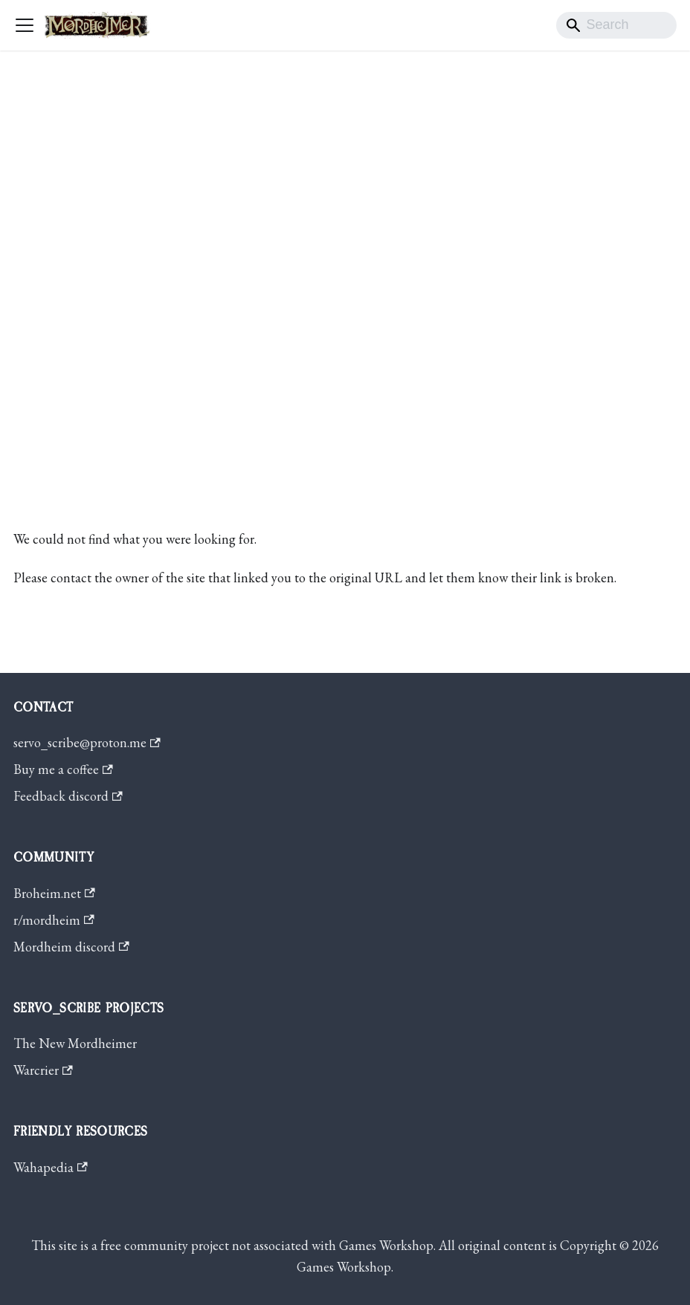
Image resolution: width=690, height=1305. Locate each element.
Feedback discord (68, 795)
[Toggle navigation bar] (24, 25)
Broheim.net (54, 893)
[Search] (616, 25)
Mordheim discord (71, 946)
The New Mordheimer (75, 1043)
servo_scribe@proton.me (87, 742)
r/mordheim (53, 919)
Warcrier (43, 1069)
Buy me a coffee (63, 769)
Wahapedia (50, 1167)
